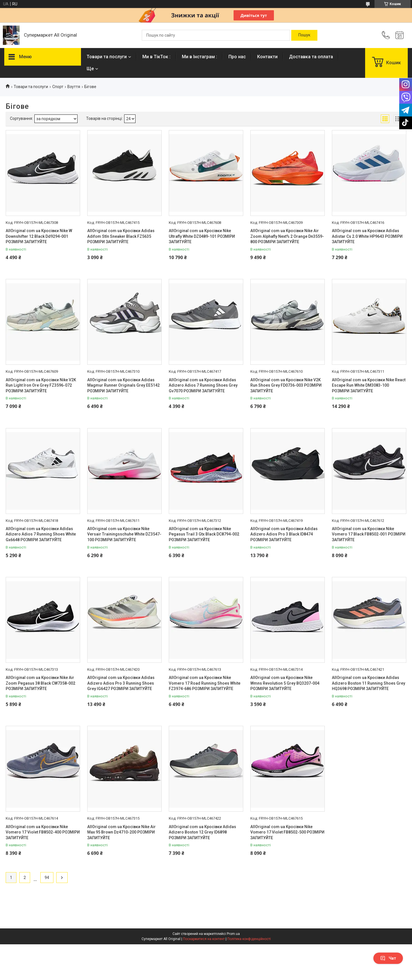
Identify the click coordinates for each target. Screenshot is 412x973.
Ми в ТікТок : (156, 56)
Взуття (73, 86)
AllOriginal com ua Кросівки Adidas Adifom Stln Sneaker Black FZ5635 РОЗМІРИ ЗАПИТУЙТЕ (121, 236)
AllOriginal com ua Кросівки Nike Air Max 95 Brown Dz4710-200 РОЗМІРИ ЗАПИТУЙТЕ (121, 832)
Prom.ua (233, 934)
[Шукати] (304, 35)
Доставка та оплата (311, 56)
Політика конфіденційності (249, 939)
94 (47, 877)
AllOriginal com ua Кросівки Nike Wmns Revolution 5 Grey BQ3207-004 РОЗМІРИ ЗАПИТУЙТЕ (284, 683)
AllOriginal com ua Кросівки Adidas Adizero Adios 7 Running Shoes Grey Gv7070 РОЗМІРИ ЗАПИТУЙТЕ (203, 385)
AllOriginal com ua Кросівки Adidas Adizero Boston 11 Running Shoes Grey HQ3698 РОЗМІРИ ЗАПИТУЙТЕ (368, 683)
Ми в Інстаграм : (199, 56)
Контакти (267, 56)
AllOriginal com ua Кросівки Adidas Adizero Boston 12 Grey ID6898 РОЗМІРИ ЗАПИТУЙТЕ (202, 832)
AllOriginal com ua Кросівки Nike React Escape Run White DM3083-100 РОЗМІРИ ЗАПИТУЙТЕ (368, 385)
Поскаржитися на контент (204, 939)
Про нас (237, 56)
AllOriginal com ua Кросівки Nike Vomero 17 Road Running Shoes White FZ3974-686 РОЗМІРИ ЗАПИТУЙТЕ (204, 683)
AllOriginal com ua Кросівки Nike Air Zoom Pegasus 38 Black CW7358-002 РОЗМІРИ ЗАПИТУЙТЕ (40, 683)
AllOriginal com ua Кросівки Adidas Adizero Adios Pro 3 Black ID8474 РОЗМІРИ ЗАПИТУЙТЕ (284, 534)
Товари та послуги (107, 56)
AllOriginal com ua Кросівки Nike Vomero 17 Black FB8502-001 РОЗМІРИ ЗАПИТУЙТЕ (368, 534)
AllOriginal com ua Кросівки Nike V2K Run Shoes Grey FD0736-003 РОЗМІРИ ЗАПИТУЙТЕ (286, 385)
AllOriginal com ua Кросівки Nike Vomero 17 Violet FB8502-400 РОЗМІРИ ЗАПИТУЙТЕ (43, 832)
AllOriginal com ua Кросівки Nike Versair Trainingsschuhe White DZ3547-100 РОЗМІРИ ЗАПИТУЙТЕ (124, 534)
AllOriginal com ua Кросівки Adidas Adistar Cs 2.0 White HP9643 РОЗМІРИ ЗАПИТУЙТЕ (367, 236)
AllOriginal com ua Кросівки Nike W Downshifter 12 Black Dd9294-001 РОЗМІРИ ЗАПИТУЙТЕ (39, 236)
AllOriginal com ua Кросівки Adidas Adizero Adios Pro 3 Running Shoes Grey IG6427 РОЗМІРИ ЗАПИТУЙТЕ (121, 683)
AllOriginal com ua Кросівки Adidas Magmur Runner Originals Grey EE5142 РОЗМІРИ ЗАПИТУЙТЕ (123, 385)
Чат (388, 958)
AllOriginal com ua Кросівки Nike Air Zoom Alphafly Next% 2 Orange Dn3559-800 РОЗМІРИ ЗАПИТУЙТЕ (287, 236)
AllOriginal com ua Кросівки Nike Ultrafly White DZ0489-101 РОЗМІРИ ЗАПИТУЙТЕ (202, 236)
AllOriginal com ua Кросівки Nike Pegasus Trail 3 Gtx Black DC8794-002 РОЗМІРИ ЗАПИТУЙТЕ (204, 534)
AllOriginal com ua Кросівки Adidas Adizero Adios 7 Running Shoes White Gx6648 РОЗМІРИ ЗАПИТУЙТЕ (41, 534)
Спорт (57, 86)
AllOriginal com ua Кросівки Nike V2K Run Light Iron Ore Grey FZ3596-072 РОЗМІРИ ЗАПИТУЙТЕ (41, 385)
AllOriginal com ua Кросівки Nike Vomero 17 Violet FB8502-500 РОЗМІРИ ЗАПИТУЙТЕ (287, 832)
